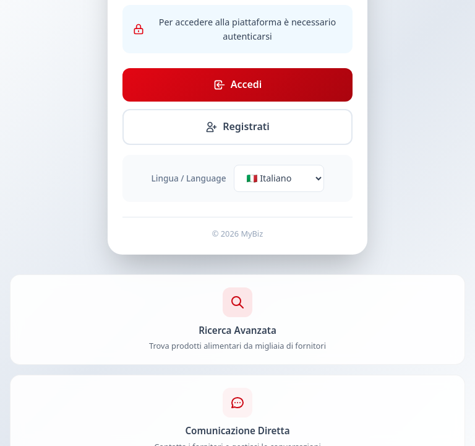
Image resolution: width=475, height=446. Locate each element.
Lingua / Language (189, 178)
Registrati (237, 126)
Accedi (237, 84)
